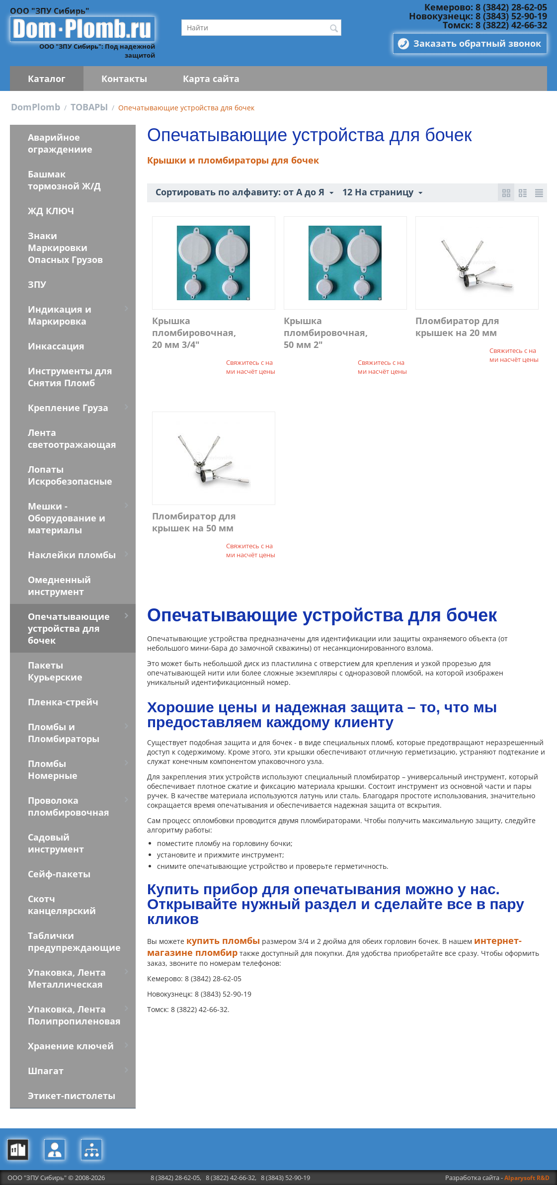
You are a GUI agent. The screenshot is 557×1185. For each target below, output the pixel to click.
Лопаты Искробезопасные (70, 475)
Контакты (124, 79)
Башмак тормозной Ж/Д (64, 180)
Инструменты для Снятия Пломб (70, 377)
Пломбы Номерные (53, 769)
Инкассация (56, 346)
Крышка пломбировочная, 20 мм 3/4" (194, 332)
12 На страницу (382, 192)
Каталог (47, 79)
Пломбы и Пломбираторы (63, 733)
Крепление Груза (68, 408)
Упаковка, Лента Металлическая (67, 978)
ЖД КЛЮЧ (51, 211)
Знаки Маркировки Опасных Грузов (65, 247)
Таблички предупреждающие (74, 941)
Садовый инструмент (56, 843)
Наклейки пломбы (72, 555)
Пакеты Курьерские (55, 671)
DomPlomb (35, 107)
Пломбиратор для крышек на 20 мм (457, 327)
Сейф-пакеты (59, 874)
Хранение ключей (71, 1046)
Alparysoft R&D (527, 1178)
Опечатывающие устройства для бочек (69, 628)
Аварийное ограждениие (60, 143)
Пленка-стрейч (63, 702)
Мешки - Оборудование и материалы (66, 518)
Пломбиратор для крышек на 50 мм (194, 522)
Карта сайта (211, 79)
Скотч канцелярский (62, 905)
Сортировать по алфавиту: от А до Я (244, 192)
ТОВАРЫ (89, 107)
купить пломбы (223, 940)
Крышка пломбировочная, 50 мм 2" (326, 332)
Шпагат (46, 1071)
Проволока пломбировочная (68, 806)
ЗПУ (37, 284)
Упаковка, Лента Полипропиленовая (74, 1015)
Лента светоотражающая (72, 438)
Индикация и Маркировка (59, 315)
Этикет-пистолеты (71, 1095)
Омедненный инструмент (59, 585)
